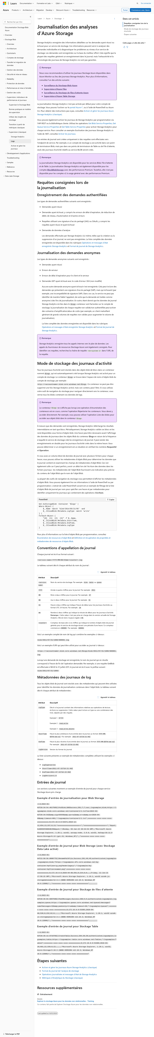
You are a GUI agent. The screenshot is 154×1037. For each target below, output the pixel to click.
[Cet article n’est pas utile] (127, 46)
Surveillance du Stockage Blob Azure (60, 85)
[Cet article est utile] (124, 46)
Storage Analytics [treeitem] (17, 136)
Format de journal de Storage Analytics (86, 246)
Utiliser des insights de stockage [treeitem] (17, 118)
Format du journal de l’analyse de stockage (60, 970)
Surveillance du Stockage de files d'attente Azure (66, 92)
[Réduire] (30, 16)
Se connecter (146, 3)
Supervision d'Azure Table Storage (59, 96)
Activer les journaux (66, 133)
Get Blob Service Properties (100, 123)
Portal (125, 10)
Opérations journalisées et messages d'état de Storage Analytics (69, 974)
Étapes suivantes (130, 34)
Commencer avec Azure (140, 10)
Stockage (58, 18)
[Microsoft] (4, 3)
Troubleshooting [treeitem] (13, 158)
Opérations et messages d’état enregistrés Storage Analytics (67, 327)
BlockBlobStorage (55, 169)
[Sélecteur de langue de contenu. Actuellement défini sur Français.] (8, 1033)
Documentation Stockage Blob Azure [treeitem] (16, 29)
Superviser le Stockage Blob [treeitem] (19, 105)
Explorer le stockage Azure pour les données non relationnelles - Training (65, 1001)
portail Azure (75, 107)
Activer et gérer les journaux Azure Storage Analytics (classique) (69, 967)
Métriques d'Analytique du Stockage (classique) (62, 977)
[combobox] (17, 22)
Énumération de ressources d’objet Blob (54, 537)
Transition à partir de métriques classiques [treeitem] (17, 126)
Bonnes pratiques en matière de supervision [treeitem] (20, 110)
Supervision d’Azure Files (55, 89)
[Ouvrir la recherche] (137, 3)
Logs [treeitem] (13, 141)
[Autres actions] (114, 19)
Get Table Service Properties (74, 126)
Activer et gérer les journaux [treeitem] (18, 147)
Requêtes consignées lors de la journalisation (136, 24)
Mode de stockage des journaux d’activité (136, 30)
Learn (40, 18)
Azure (48, 18)
